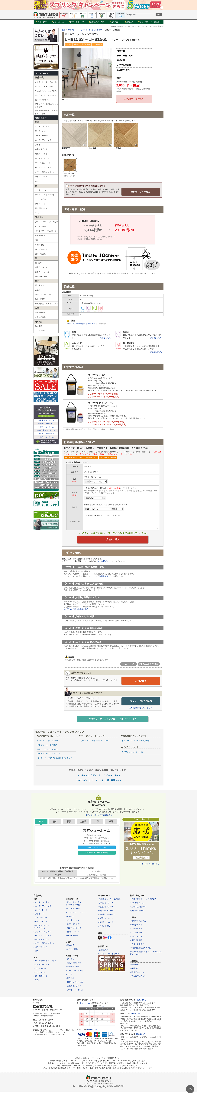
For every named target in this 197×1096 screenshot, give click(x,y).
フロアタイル (40, 199)
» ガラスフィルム (40, 951)
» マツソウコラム (137, 907)
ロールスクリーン (42, 158)
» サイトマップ (136, 941)
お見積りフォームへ (134, 98)
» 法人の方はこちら (138, 980)
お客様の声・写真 (97, 22)
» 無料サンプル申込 (138, 925)
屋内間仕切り (40, 312)
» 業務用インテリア (73, 990)
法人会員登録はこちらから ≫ (141, 712)
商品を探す (41, 22)
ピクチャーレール (42, 272)
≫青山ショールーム (46, 424)
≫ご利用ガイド (104, 566)
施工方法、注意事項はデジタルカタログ (83, 323)
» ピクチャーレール (73, 932)
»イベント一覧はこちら (150, 868)
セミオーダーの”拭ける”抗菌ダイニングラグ (46, 112)
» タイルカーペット (41, 969)
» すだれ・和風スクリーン (44, 948)
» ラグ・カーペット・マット (45, 965)
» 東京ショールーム (106, 907)
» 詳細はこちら (92, 1034)
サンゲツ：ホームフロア (47, 749)
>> (103, 1011)
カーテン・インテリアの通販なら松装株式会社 (98, 1087)
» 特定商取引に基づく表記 (140, 952)
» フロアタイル (40, 973)
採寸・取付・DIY (76, 22)
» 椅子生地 (70, 983)
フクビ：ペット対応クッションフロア (94, 745)
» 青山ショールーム (106, 911)
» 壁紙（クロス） (73, 936)
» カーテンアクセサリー (43, 910)
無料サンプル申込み (141, 191)
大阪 (97, 826)
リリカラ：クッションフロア (48, 758)
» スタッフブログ (137, 948)
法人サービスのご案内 (140, 705)
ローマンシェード (42, 131)
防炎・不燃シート (42, 299)
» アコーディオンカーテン (76, 917)
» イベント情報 (104, 930)
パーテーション (41, 236)
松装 (63, 30)
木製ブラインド (41, 149)
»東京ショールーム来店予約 (97, 857)
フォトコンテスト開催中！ (149, 22)
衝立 (37, 240)
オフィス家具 (40, 317)
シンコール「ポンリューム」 (46, 82)
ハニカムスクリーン (43, 167)
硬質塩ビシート (41, 267)
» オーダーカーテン (41, 907)
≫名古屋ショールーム (46, 430)
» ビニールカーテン (73, 913)
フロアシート (41, 73)
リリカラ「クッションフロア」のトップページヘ (113, 723)
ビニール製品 (40, 226)
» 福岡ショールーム (106, 927)
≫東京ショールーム (46, 420)
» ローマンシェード (41, 944)
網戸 (37, 181)
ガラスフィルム (41, 177)
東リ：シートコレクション (48, 754)
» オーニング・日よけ (74, 975)
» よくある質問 (136, 937)
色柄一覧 (121, 51)
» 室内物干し (71, 950)
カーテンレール (41, 135)
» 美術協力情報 (136, 945)
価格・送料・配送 (125, 55)
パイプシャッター (42, 249)
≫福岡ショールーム (46, 437)
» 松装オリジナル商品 (74, 986)
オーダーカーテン (42, 126)
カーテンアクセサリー (44, 140)
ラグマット (95, 780)
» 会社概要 (134, 969)
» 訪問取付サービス (138, 915)
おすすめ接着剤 (124, 65)
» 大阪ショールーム (106, 923)
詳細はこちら (105, 337)
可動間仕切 (39, 245)
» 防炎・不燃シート (73, 967)
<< (91, 1011)
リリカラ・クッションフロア (91, 30)
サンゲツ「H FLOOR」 (44, 86)
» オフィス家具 (72, 954)
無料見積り (103, 581)
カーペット (82, 780)
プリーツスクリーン (43, 163)
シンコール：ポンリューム (48, 745)
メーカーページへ (128, 668)
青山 (55, 826)
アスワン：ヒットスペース (132, 757)
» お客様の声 (103, 954)
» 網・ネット (71, 963)
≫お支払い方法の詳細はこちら (76, 613)
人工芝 (37, 290)
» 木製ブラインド (40, 922)
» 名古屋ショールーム (106, 919)
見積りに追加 (113, 543)
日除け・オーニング (43, 294)
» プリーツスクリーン (42, 936)
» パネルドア (71, 921)
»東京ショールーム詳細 (96, 852)
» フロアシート (40, 977)
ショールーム (57, 22)
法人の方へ (114, 22)
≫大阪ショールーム (46, 433)
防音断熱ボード (41, 277)
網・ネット (39, 285)
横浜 (69, 826)
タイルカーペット (42, 190)
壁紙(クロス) (40, 263)
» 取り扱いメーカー (138, 977)
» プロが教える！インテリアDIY (143, 903)
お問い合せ (141, 685)
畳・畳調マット (41, 208)
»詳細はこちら (135, 1018)
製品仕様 (121, 60)
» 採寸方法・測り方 (138, 911)
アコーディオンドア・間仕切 (46, 222)
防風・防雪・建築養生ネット (46, 304)
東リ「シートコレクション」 (46, 95)
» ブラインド (39, 918)
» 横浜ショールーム (106, 915)
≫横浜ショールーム (46, 427)
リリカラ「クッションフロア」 (46, 91)
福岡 (111, 826)
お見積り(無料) (123, 70)
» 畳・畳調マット (40, 981)
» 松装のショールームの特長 (109, 903)
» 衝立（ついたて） (73, 928)
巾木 (37, 213)
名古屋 (83, 826)
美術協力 (128, 22)
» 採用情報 (134, 973)
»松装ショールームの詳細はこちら (98, 819)
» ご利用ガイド (136, 933)
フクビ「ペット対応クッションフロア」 (46, 105)
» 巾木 (36, 984)
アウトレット (40, 330)
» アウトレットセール (74, 994)
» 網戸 (36, 955)
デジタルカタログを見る (149, 668)
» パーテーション (73, 925)
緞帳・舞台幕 (40, 254)
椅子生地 (38, 326)
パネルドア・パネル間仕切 (45, 231)
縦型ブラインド (41, 154)
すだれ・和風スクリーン (45, 172)
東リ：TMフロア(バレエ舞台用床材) (136, 745)
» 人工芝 (69, 979)
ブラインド (39, 145)
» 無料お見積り (136, 929)
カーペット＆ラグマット (45, 195)
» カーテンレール (40, 914)
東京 (41, 826)
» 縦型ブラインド (40, 926)
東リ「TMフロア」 (42, 100)
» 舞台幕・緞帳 (72, 940)
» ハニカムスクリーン (42, 940)
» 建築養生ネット (73, 971)
